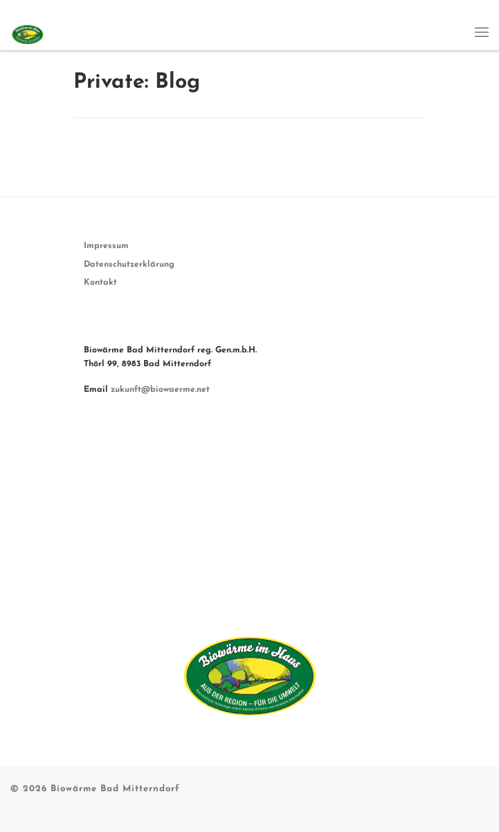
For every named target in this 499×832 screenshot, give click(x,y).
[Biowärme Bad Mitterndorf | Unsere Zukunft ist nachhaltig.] (27, 31)
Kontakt (100, 282)
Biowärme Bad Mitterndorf (115, 788)
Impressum (106, 246)
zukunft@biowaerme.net (160, 390)
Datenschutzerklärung (129, 265)
